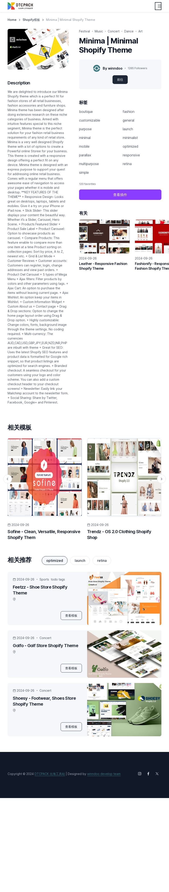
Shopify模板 (31, 20)
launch (80, 560)
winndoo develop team (104, 774)
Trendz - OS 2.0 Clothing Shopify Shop (119, 534)
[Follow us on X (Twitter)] (157, 773)
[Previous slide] (7, 479)
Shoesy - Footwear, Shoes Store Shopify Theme (44, 701)
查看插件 (120, 194)
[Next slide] (161, 479)
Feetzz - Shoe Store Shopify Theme (40, 590)
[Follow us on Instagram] (139, 773)
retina (102, 560)
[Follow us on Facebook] (148, 773)
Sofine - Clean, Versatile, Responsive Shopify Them (44, 534)
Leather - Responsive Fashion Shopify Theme (103, 266)
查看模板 (71, 615)
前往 (120, 79)
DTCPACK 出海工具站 (50, 774)
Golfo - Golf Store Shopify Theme (45, 645)
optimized (54, 560)
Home (12, 20)
